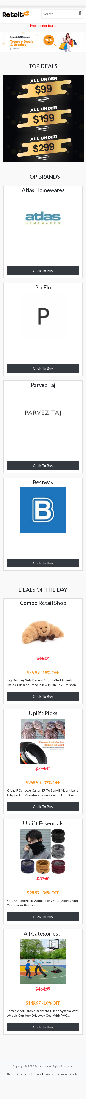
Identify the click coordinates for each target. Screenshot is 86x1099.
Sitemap (62, 1074)
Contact (75, 1074)
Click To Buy (43, 270)
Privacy (48, 1074)
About (10, 1074)
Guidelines (23, 1074)
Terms (37, 1074)
